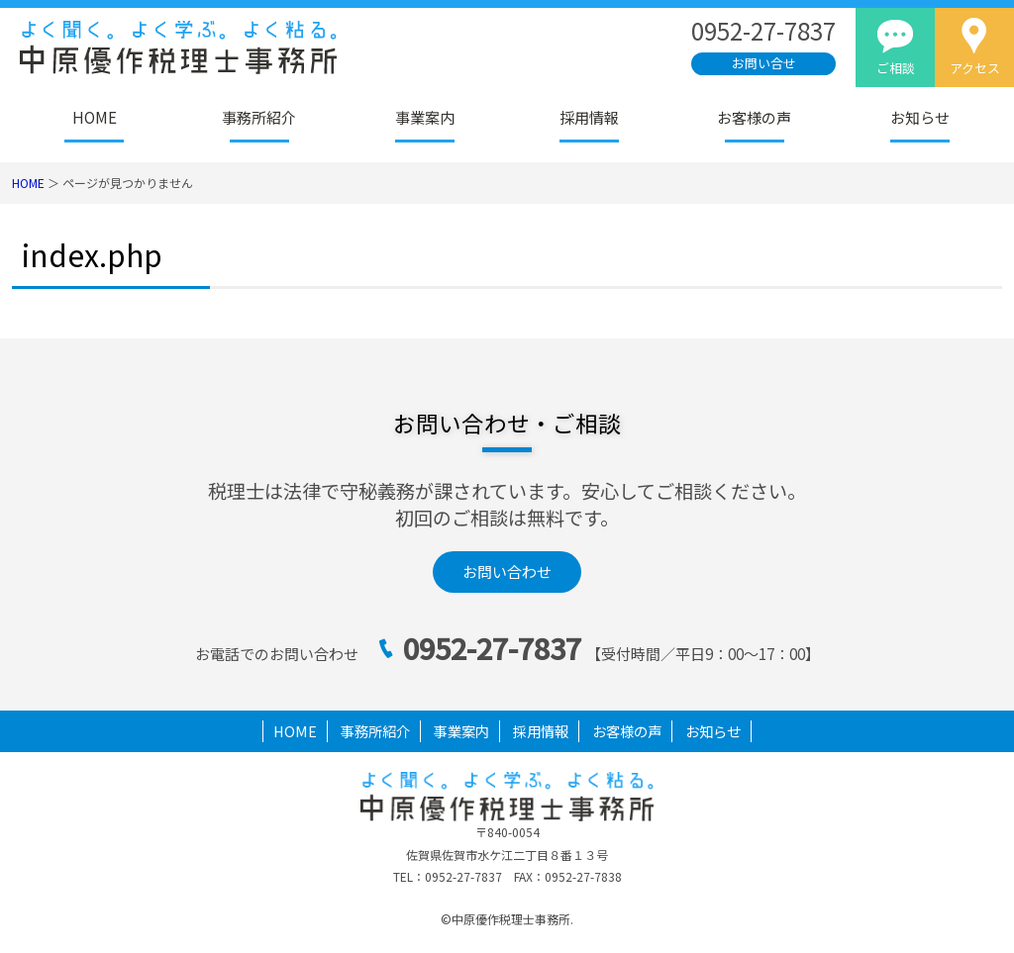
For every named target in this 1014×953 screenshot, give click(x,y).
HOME (94, 117)
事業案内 (425, 117)
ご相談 (895, 67)
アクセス (975, 67)
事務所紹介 (259, 117)
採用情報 (589, 117)
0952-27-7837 (492, 647)
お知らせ (920, 117)
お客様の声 (754, 117)
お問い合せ (764, 62)
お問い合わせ (507, 571)
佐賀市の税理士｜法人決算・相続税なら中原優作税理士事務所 (213, 47)
